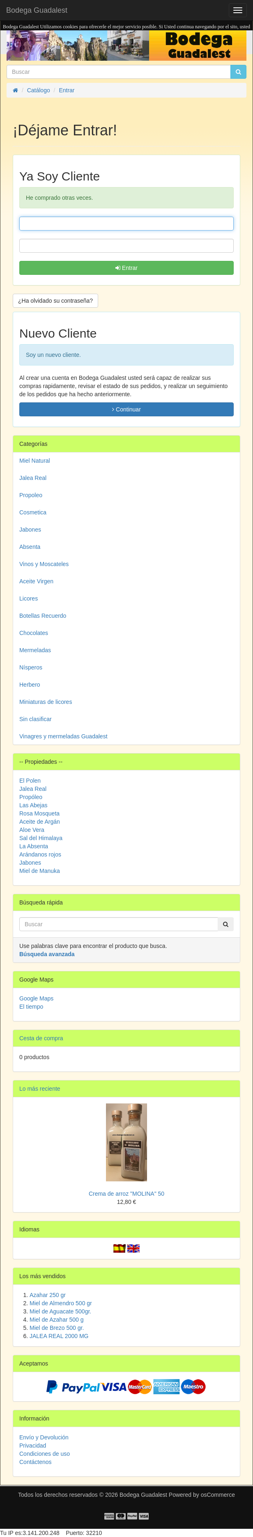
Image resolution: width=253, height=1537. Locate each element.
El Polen (30, 780)
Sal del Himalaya (40, 838)
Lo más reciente (39, 1088)
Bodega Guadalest (36, 10)
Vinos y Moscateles (44, 564)
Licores (28, 598)
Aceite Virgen (36, 581)
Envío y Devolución (44, 1437)
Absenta (29, 547)
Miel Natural (34, 460)
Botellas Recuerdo (42, 615)
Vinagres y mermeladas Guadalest (63, 736)
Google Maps (36, 998)
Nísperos (30, 667)
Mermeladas (35, 650)
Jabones (30, 529)
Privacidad (32, 1445)
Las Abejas (33, 805)
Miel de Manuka (39, 871)
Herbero (29, 684)
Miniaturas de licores (45, 702)
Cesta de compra (41, 1038)
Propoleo (30, 495)
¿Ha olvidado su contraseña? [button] (55, 300)
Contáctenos (35, 1462)
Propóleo (30, 797)
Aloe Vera (31, 830)
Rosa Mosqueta (39, 813)
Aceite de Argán (39, 821)
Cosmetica (32, 512)
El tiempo (31, 1006)
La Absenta (33, 846)
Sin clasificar (35, 719)
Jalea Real (32, 478)
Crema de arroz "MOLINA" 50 (126, 1193)
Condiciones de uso (44, 1453)
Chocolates (33, 633)
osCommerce (218, 1494)
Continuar (126, 409)
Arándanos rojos (40, 854)
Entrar (126, 268)
